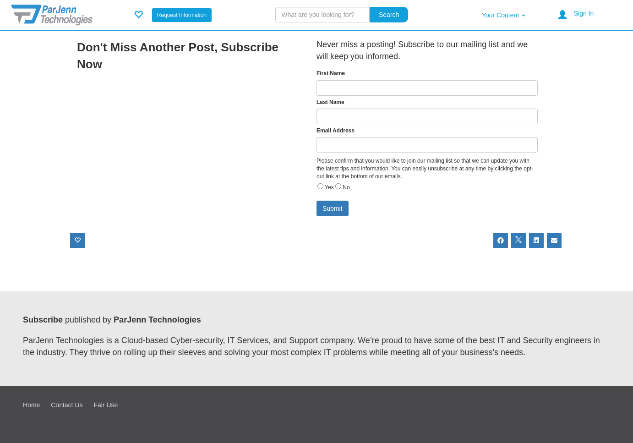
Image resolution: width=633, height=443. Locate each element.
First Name (330, 73)
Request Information (182, 15)
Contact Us (66, 405)
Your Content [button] (503, 15)
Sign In (584, 13)
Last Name (330, 102)
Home (31, 405)
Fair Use (105, 405)
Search (389, 14)
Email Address (335, 130)
